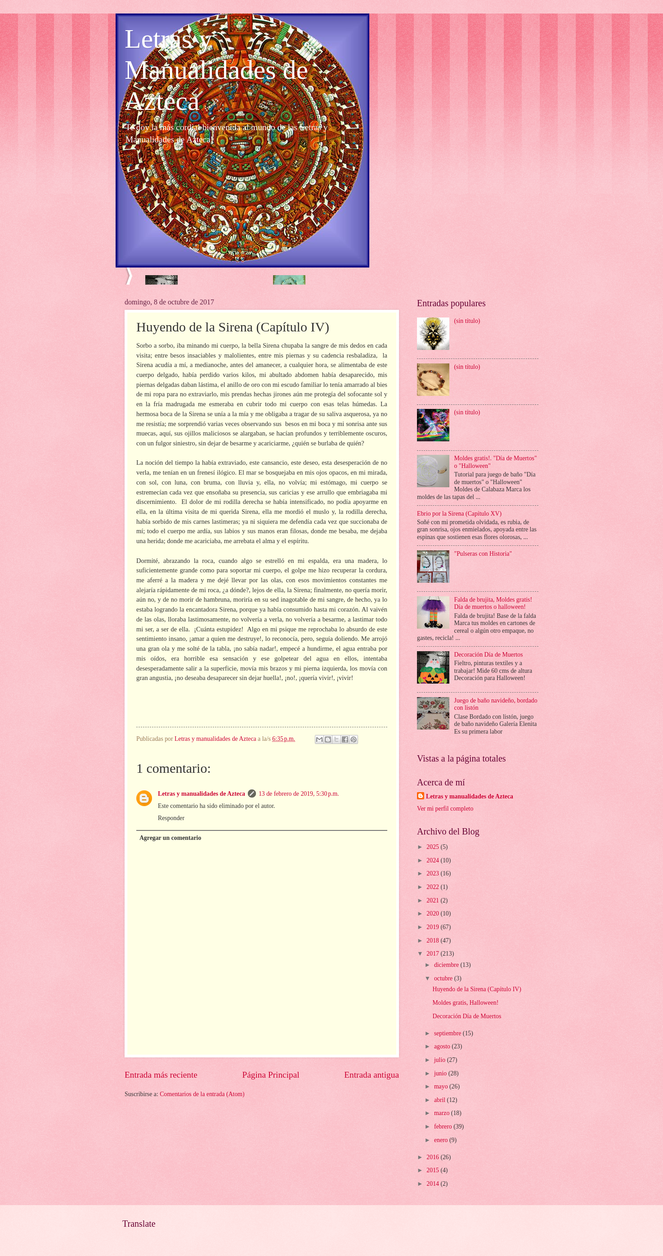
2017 (433, 953)
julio (440, 1059)
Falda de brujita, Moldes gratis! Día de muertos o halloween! (493, 603)
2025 (433, 846)
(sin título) (467, 320)
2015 (433, 1170)
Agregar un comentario (170, 837)
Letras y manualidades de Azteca (201, 793)
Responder (171, 818)
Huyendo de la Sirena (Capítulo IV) (476, 989)
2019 (433, 927)
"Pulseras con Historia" (483, 553)
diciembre (447, 964)
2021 (433, 900)
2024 (433, 860)
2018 (433, 940)
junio (441, 1073)
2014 (433, 1183)
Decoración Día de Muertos (488, 654)
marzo (442, 1113)
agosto (443, 1046)
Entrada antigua (371, 1074)
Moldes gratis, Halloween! (465, 1002)
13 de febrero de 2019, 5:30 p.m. (299, 793)
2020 (433, 913)
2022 (433, 887)
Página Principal (271, 1074)
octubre (444, 978)
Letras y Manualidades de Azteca (216, 70)
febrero (443, 1126)
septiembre (448, 1033)
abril (440, 1100)
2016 (433, 1157)
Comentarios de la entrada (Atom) (202, 1094)
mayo (441, 1086)
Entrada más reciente (161, 1074)
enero (441, 1140)
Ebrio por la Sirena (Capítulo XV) (459, 513)
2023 (433, 873)
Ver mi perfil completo (445, 808)
